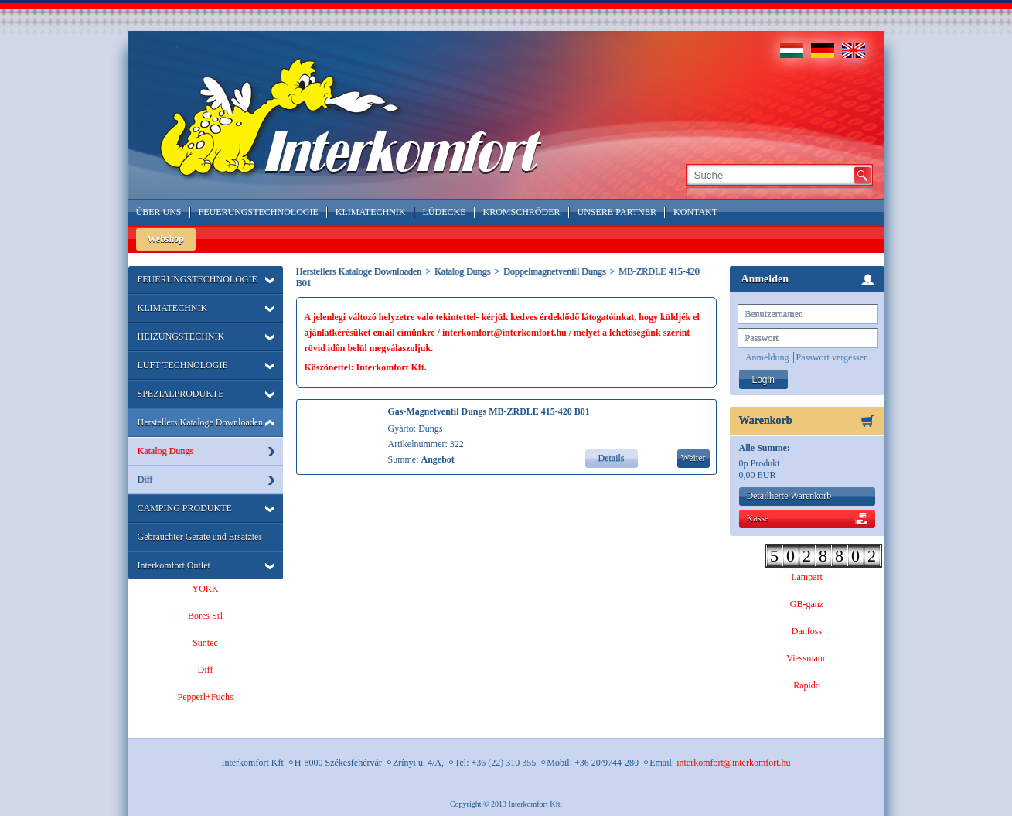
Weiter (693, 457)
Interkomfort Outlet (174, 565)
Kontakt (695, 212)
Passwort (762, 338)
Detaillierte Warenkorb (789, 495)
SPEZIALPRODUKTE (181, 393)
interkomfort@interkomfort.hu (733, 762)
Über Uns (159, 212)
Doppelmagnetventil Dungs (554, 271)
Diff (145, 479)
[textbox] (769, 175)
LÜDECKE (444, 212)
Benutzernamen (774, 314)
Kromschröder (522, 212)
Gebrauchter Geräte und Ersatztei (199, 536)
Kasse (758, 518)
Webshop (166, 239)
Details (611, 457)
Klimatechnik (371, 212)
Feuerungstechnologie (259, 212)
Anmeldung (767, 357)
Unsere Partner (617, 212)
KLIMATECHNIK (173, 307)
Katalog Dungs (165, 451)
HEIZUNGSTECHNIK (181, 336)
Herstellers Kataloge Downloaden (201, 422)
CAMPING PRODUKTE (185, 508)
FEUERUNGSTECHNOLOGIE (197, 279)
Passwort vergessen (832, 357)
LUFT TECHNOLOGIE (183, 365)
